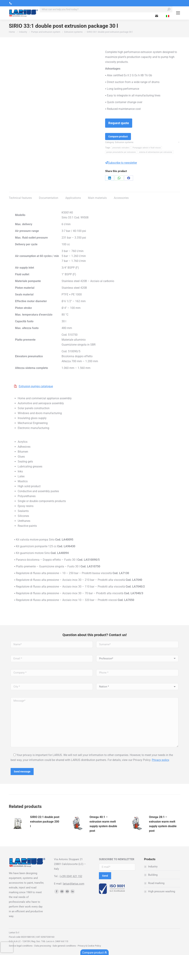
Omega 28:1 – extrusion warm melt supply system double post (163, 823)
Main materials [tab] (97, 198)
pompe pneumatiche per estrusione (121, 152)
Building (153, 874)
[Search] (106, 9)
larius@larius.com (73, 883)
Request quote (118, 123)
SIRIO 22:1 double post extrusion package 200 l (44, 821)
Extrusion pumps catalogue (36, 386)
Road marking (156, 883)
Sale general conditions (64, 945)
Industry (153, 866)
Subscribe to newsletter (121, 162)
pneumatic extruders (120, 148)
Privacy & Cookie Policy (89, 945)
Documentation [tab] (48, 198)
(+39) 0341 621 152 (71, 876)
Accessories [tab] (121, 198)
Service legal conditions (21, 945)
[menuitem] (167, 16)
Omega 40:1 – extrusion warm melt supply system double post (103, 823)
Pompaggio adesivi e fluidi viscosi (147, 148)
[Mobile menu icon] (178, 13)
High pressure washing (161, 891)
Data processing (42, 945)
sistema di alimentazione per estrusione (155, 152)
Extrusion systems (124, 142)
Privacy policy (160, 760)
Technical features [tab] (20, 198)
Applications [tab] (73, 198)
